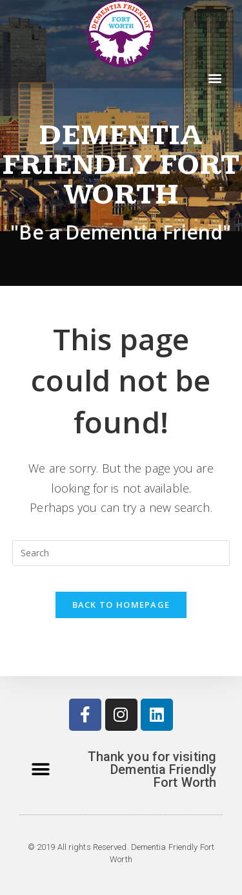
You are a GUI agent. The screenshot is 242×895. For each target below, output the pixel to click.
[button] (215, 77)
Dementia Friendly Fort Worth (121, 165)
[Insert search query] (121, 553)
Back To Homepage (121, 604)
